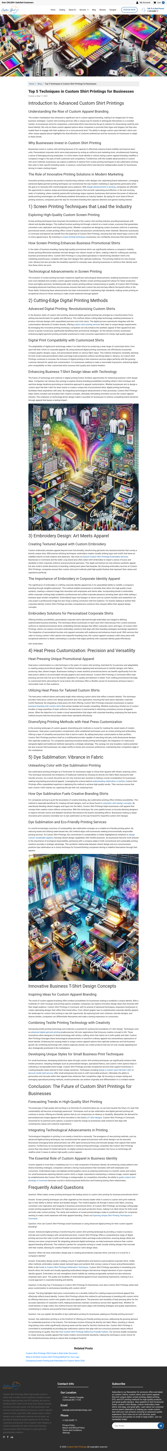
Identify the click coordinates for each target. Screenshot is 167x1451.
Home (53, 10)
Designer (112, 10)
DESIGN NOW (129, 9)
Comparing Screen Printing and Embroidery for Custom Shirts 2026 (55, 1360)
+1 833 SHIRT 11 (69, 1420)
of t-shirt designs (94, 1117)
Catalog (62, 10)
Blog (94, 10)
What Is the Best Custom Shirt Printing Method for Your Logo (52, 1356)
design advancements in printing (101, 186)
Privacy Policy (68, 1425)
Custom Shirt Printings (77, 1446)
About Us (72, 10)
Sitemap (66, 1432)
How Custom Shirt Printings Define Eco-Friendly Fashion (83, 1331)
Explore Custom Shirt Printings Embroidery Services (105, 556)
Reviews (102, 10)
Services (82, 10)
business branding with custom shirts (44, 705)
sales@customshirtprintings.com (77, 1409)
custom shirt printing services (87, 324)
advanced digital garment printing (45, 1032)
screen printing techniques (73, 236)
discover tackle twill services (41, 1073)
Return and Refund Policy (73, 1427)
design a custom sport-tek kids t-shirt (115, 1069)
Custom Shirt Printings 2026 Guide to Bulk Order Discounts (52, 1353)
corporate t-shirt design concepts (117, 803)
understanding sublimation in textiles (108, 781)
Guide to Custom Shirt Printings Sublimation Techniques (63, 1267)
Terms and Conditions (72, 1430)
